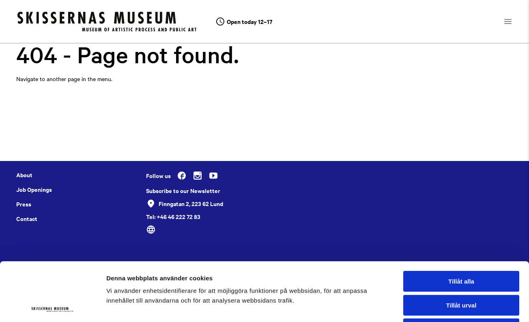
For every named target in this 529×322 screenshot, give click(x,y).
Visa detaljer (441, 306)
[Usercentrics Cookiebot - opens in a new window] (52, 306)
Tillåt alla (461, 222)
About (24, 175)
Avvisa (461, 270)
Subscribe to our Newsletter (183, 191)
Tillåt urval (461, 246)
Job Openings (34, 189)
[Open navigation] (515, 21)
